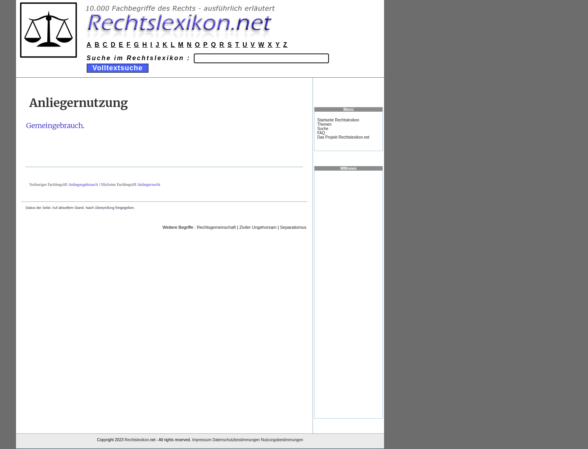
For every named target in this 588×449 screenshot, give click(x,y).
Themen (324, 124)
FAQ (321, 133)
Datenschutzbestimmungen (236, 440)
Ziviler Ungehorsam (257, 227)
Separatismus (293, 227)
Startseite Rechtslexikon (338, 120)
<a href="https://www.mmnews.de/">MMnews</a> (348, 294)
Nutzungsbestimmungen (282, 440)
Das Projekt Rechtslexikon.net (343, 137)
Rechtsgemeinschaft (216, 227)
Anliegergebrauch (83, 184)
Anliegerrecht (149, 184)
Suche (322, 129)
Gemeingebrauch (54, 125)
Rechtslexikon (137, 440)
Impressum (201, 440)
